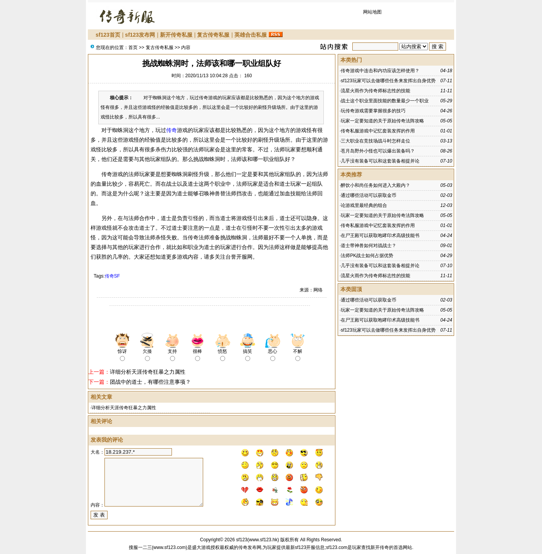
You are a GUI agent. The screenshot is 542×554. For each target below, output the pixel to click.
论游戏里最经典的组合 (364, 205)
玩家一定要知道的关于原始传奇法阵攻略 (382, 121)
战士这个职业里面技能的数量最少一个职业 (385, 100)
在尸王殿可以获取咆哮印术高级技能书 (380, 235)
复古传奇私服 (213, 35)
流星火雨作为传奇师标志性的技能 (375, 90)
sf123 (241, 539)
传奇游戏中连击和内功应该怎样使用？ (380, 70)
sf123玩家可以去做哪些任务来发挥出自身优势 (388, 80)
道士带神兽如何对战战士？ (368, 245)
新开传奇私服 (176, 35)
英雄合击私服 (250, 35)
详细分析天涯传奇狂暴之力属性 (147, 372)
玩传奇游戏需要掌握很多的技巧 (373, 111)
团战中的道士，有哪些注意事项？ (150, 382)
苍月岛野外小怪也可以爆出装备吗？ (378, 151)
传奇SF (112, 276)
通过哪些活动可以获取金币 (368, 195)
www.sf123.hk (263, 539)
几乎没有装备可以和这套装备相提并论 (380, 161)
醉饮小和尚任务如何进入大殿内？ (375, 185)
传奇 (171, 130)
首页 (133, 47)
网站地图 (372, 12)
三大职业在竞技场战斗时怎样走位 (375, 141)
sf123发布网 (140, 35)
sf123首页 (108, 35)
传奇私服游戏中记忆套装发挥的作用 (378, 131)
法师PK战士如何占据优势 (367, 255)
